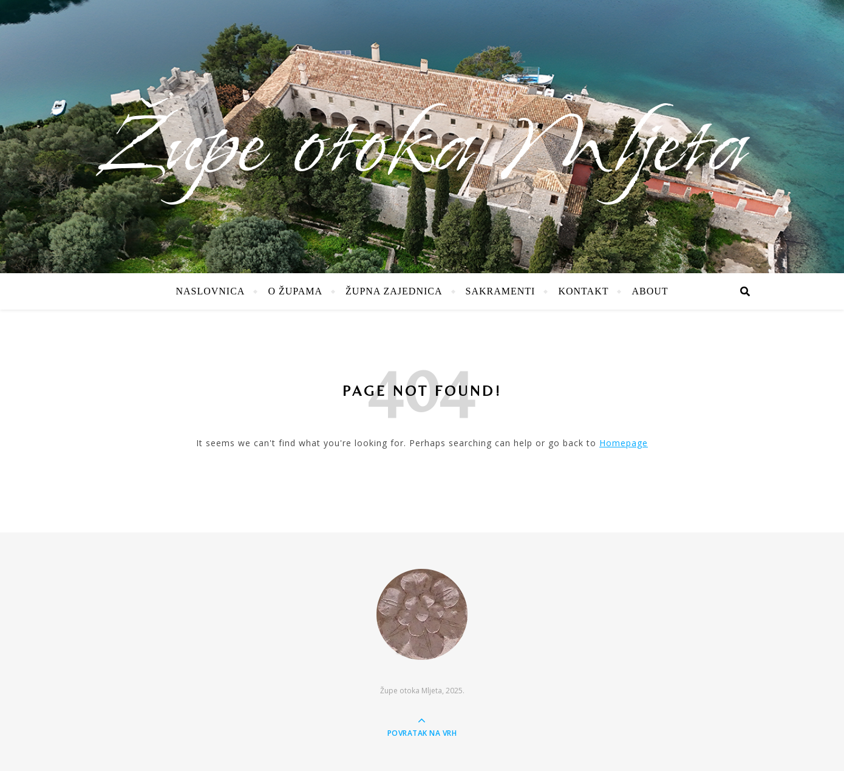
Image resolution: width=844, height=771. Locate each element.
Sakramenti (501, 291)
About (649, 291)
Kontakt (583, 291)
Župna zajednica (393, 291)
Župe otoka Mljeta (422, 149)
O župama (295, 291)
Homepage (623, 443)
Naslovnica (210, 291)
